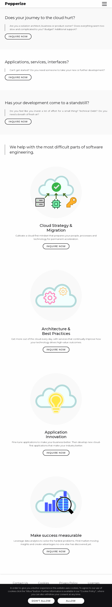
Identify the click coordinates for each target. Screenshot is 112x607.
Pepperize (15, 3)
